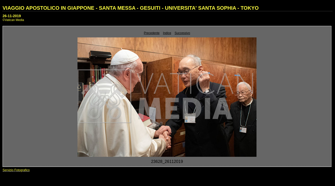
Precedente (152, 33)
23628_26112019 (167, 161)
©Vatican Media (13, 20)
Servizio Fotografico (16, 170)
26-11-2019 (12, 16)
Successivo (182, 33)
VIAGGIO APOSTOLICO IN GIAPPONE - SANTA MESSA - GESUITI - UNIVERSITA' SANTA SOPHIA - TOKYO (131, 8)
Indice (167, 33)
